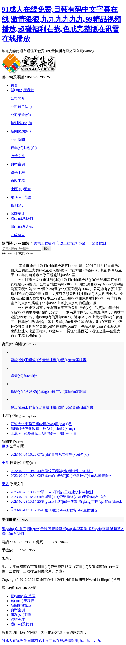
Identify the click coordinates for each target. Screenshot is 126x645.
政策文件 (18, 156)
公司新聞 (18, 139)
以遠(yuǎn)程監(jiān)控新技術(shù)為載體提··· (61, 476)
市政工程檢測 (66, 243)
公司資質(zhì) (21, 106)
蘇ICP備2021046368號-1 (20, 588)
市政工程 (18, 181)
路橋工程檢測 (44, 243)
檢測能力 (18, 205)
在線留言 (18, 235)
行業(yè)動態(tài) (24, 148)
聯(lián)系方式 (22, 227)
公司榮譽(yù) (21, 115)
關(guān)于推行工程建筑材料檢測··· (53, 492)
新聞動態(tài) (21, 131)
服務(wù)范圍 (21, 197)
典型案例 (18, 164)
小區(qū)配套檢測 (92, 243)
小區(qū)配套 (21, 189)
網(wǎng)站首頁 (14, 529)
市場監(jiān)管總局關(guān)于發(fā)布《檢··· (59, 497)
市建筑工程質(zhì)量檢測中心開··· (52, 471)
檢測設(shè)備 (21, 123)
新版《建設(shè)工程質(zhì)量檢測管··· (55, 510)
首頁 (14, 85)
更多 (5, 446)
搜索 (47, 248)
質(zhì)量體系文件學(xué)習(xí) (50, 454)
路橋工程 (18, 172)
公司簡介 (18, 98)
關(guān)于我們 (22, 90)
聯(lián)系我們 (22, 218)
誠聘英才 (18, 214)
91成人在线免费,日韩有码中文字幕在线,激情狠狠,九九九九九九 (51, 641)
